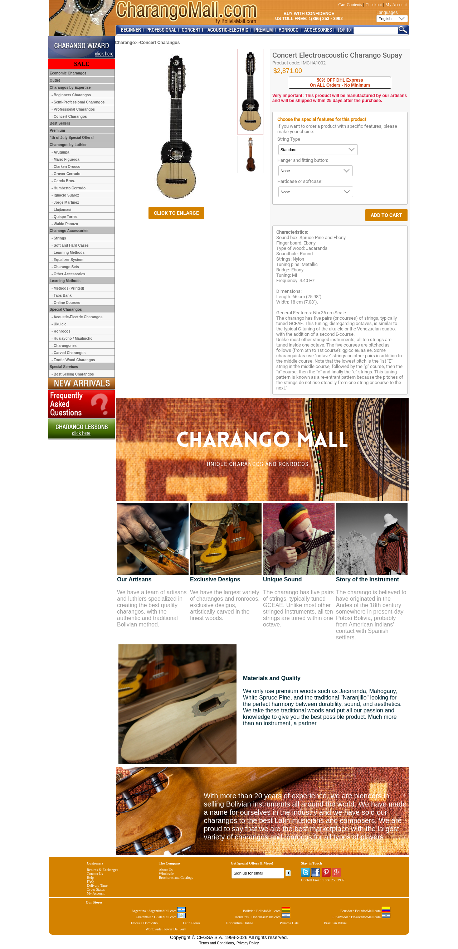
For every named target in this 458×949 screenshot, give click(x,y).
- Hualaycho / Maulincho (72, 338)
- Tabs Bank (62, 295)
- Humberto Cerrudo (69, 188)
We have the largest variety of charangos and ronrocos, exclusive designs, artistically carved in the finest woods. (225, 605)
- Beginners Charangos (71, 95)
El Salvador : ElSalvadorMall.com (360, 917)
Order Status (96, 889)
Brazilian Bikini (335, 923)
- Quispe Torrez (65, 217)
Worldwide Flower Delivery (166, 929)
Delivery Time (97, 885)
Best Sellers (59, 123)
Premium (57, 130)
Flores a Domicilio (144, 923)
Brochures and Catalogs (176, 878)
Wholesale (166, 874)
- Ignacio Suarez (65, 195)
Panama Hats (289, 923)
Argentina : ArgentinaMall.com (159, 911)
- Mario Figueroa (65, 159)
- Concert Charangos (69, 116)
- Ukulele (59, 324)
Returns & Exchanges (102, 870)
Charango (125, 42)
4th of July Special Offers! (71, 138)
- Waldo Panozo (65, 224)
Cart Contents (350, 4)
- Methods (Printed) (68, 288)
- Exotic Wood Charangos (73, 360)
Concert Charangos (160, 42)
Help (90, 878)
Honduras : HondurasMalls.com (262, 917)
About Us (166, 870)
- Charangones (64, 346)
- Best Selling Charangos (73, 374)
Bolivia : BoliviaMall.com (266, 911)
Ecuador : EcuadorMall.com (365, 911)
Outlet (54, 80)
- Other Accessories (68, 274)
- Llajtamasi (61, 210)
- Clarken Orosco (66, 167)
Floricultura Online (239, 923)
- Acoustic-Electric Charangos (77, 317)
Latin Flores (191, 923)
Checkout (374, 4)
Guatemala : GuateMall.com (161, 917)
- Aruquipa (60, 152)
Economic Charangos (68, 73)
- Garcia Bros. (63, 181)
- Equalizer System (67, 260)
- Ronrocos (61, 331)
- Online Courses (66, 303)
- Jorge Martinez (65, 202)
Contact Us (95, 874)
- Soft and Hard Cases (70, 245)
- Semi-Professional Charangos (78, 102)
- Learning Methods (68, 253)
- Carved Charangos (69, 353)
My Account (396, 4)
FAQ (90, 881)
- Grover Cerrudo (66, 174)
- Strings (59, 238)
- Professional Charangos (73, 109)
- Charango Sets (65, 267)
